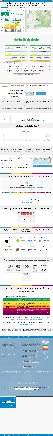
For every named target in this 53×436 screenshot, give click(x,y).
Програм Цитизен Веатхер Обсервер (30, 413)
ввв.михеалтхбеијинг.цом (26, 382)
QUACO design (25, 427)
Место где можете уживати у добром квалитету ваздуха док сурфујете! (29, 425)
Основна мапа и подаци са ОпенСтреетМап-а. (31, 423)
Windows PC (44, 269)
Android (20, 269)
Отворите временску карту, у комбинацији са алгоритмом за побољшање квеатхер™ (31, 411)
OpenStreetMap (45, 28)
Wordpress (32, 278)
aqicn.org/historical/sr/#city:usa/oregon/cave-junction (26, 215)
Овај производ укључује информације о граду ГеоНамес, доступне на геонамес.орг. (30, 409)
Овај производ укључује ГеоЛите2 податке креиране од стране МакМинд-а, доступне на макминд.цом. (30, 405)
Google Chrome (9, 278)
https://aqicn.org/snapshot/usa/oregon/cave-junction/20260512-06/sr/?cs (26, 109)
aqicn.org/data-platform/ (26, 216)
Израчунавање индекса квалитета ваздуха (11, 415)
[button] (45, 11)
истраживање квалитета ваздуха (10, 405)
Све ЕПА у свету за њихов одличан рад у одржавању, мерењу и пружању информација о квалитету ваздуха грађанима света (31, 402)
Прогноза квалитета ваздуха (8, 416)
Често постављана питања (8, 412)
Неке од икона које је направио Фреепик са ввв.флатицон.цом (31, 419)
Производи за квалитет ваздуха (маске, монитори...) (10, 418)
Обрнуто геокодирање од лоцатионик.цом (31, 420)
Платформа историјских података (9, 420)
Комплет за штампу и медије (8, 403)
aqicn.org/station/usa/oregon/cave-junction (36, 203)
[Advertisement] (26, 151)
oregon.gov (19, 87)
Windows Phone (32, 269)
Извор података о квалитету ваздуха (10, 414)
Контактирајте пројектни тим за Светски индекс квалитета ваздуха (10, 402)
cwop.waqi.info (24, 414)
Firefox (20, 278)
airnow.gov (35, 87)
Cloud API (44, 278)
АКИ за (6, 10)
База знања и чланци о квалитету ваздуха (11, 407)
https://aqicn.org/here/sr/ (26, 105)
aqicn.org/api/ (41, 120)
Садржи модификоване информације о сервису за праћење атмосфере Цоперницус (30, 416)
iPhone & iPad (9, 269)
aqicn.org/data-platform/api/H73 (31, 119)
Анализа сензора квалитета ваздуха (10, 410)
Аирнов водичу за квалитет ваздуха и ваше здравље (29, 377)
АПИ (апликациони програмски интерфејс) (11, 419)
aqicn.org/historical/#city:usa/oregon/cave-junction (34, 202)
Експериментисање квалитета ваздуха (10, 409)
